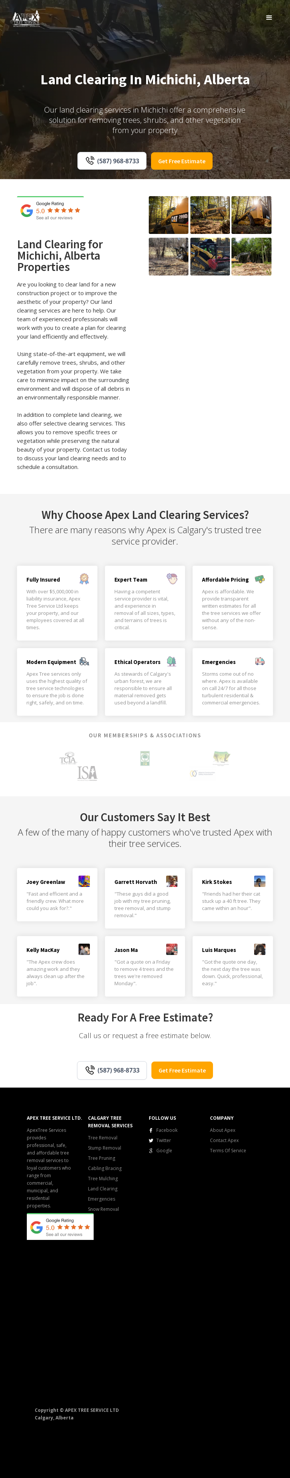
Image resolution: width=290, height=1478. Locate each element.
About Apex (222, 1130)
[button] (269, 17)
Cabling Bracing (105, 1168)
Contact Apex (224, 1140)
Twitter (163, 1140)
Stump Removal (104, 1148)
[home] (26, 18)
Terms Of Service (228, 1150)
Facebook (166, 1130)
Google (164, 1150)
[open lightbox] (168, 215)
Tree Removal (102, 1137)
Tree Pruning (101, 1158)
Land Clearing (102, 1188)
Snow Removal (103, 1209)
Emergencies (101, 1199)
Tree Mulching (103, 1178)
